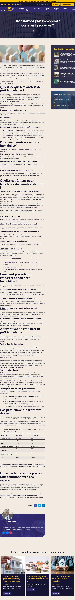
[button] (34, 505)
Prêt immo (14, 9)
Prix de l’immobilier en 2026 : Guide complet (61, 578)
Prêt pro (35, 9)
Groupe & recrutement (66, 9)
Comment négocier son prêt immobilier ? (37, 577)
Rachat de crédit (28, 9)
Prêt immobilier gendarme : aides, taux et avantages (11, 578)
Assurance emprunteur (22, 9)
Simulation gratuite (57, 9)
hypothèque (32, 314)
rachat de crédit (19, 104)
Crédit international (49, 9)
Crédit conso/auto (40, 9)
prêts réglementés (15, 258)
